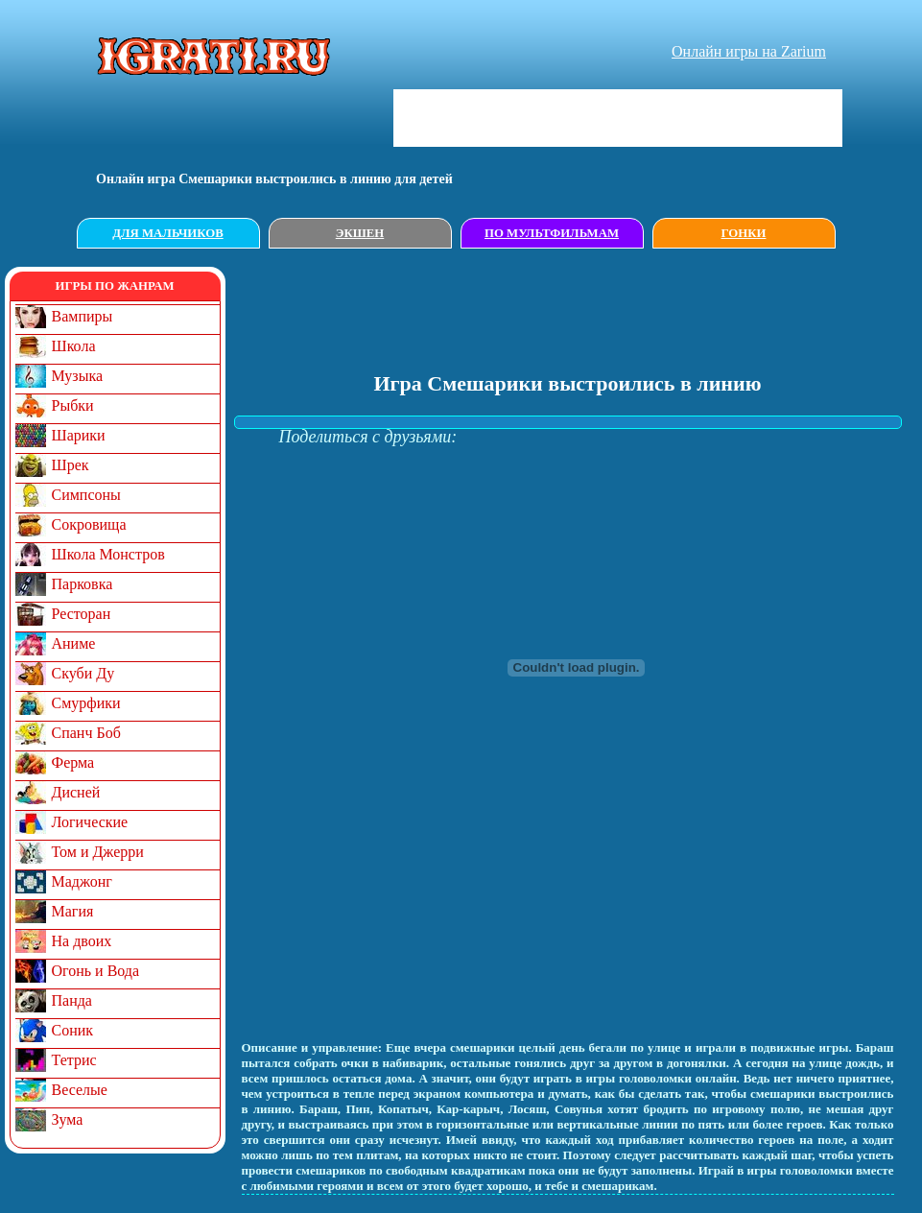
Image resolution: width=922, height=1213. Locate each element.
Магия (73, 911)
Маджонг (82, 881)
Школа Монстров (108, 554)
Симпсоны (86, 495)
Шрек (70, 465)
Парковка (82, 584)
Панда (72, 1000)
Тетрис (74, 1060)
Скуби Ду (83, 673)
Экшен (360, 233)
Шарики (79, 435)
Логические (90, 822)
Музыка (78, 376)
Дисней (76, 792)
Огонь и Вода (96, 971)
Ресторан (81, 614)
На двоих (82, 941)
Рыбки (73, 405)
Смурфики (86, 703)
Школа (74, 346)
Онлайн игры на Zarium (749, 51)
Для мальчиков (167, 233)
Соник (73, 1030)
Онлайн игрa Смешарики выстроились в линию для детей (274, 179)
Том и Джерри (98, 852)
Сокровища (89, 524)
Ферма (73, 762)
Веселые (79, 1090)
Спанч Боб (86, 733)
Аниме (74, 643)
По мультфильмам (552, 233)
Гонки (744, 233)
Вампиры (82, 316)
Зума (67, 1119)
